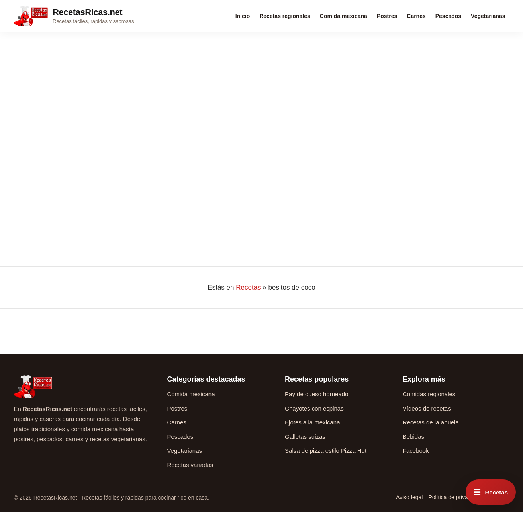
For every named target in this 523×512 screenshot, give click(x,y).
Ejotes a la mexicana (312, 422)
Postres (387, 16)
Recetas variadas (190, 464)
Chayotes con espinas (314, 408)
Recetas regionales (284, 16)
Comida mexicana (343, 16)
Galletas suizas (305, 436)
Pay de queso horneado (316, 394)
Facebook (416, 450)
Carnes (416, 16)
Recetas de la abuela (431, 422)
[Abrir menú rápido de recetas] (491, 492)
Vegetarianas (488, 16)
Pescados (448, 16)
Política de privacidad (454, 497)
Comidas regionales (429, 394)
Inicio (242, 16)
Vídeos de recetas (427, 408)
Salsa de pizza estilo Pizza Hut (325, 450)
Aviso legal (409, 497)
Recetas (248, 287)
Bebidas (413, 436)
